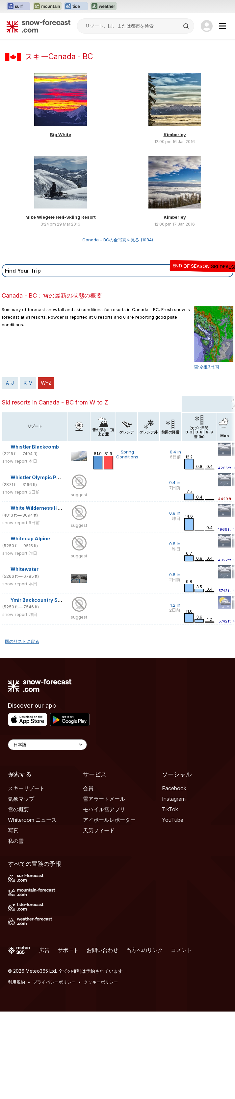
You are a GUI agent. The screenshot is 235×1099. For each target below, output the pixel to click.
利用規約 (16, 1069)
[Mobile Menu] (222, 26)
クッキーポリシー (101, 1069)
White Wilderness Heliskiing (44, 595)
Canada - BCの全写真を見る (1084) (117, 327)
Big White (60, 222)
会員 (88, 875)
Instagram (174, 886)
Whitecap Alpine (30, 626)
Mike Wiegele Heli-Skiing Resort (60, 304)
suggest (79, 582)
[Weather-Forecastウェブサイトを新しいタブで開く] (104, 6)
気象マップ (21, 886)
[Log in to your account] (207, 26)
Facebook (174, 875)
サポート (68, 1037)
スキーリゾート (26, 875)
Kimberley (175, 222)
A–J (10, 470)
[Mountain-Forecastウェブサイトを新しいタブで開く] (47, 6)
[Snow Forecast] (38, 26)
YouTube (172, 907)
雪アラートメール (104, 886)
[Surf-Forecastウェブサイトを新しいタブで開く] (18, 6)
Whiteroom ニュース (32, 907)
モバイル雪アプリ (104, 896)
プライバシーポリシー (54, 1069)
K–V (28, 470)
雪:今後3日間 (206, 454)
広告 (44, 1037)
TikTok (170, 896)
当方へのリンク (144, 1037)
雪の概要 (18, 896)
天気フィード (99, 918)
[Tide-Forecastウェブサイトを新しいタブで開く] (76, 6)
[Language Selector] (47, 832)
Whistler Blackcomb (35, 534)
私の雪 (16, 928)
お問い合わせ (102, 1037)
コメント (181, 1037)
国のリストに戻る (22, 728)
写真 (13, 918)
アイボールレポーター (109, 907)
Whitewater (25, 656)
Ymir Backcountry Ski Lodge (44, 687)
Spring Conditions (127, 542)
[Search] (186, 26)
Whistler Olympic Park (37, 565)
